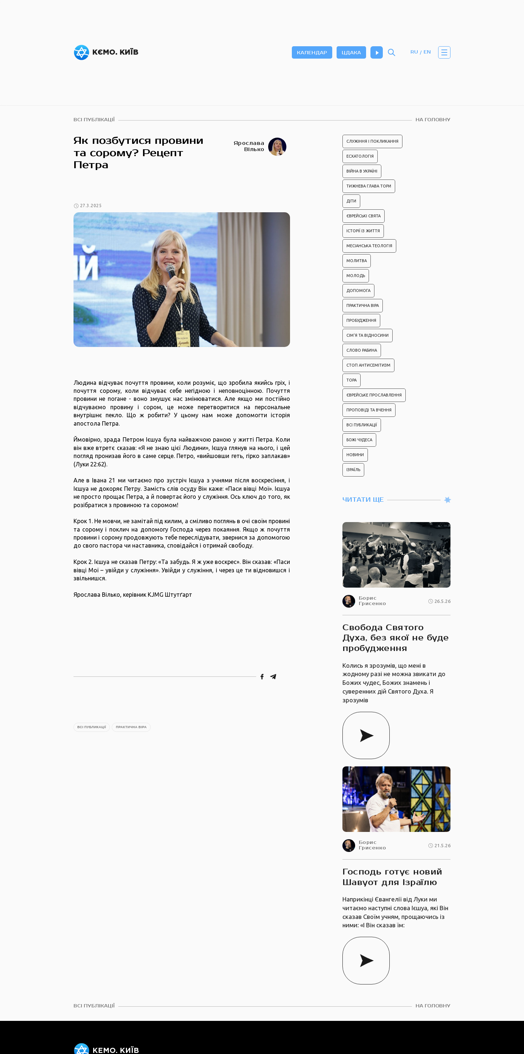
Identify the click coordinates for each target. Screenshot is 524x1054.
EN (427, 52)
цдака (351, 53)
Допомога (358, 290)
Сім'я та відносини (367, 335)
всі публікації (94, 120)
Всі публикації (92, 727)
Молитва (356, 260)
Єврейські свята (363, 216)
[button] (444, 52)
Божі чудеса (359, 440)
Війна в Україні (361, 171)
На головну (433, 120)
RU (414, 52)
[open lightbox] (182, 279)
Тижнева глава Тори (368, 186)
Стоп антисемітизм (368, 365)
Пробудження (361, 320)
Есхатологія (360, 156)
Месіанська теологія (369, 246)
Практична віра (131, 727)
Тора (351, 380)
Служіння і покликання (372, 141)
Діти (351, 201)
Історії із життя (363, 231)
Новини (355, 455)
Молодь (355, 275)
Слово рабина (361, 350)
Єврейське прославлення (374, 395)
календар (312, 53)
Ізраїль (353, 469)
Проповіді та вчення (369, 410)
